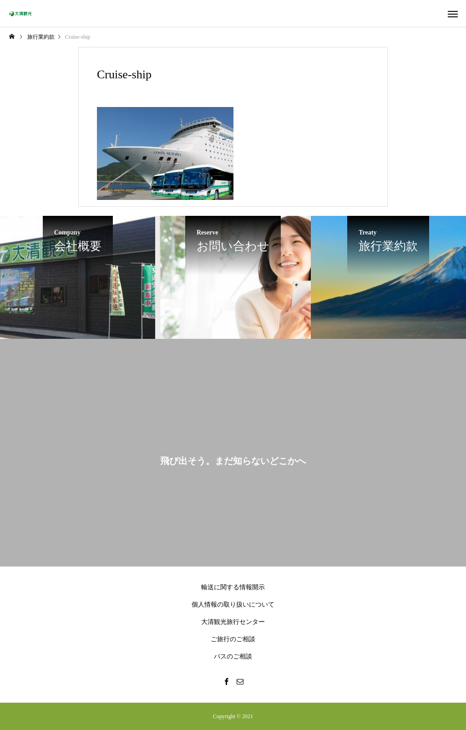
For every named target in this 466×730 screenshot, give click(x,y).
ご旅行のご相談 (233, 639)
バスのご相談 (233, 656)
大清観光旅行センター (233, 621)
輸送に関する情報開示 (233, 587)
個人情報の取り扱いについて (233, 604)
